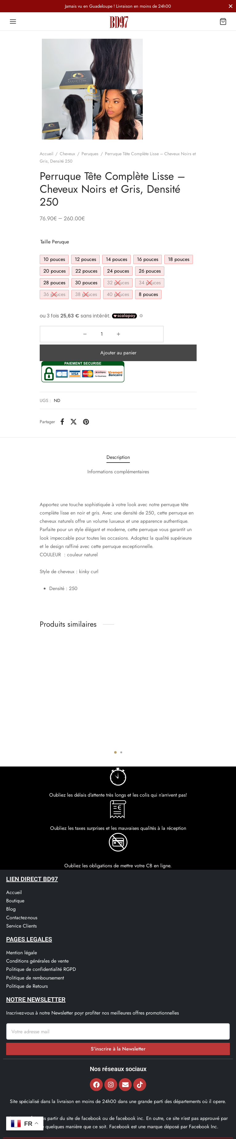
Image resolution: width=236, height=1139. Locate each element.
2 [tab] (121, 734)
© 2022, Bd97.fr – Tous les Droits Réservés (118, 1132)
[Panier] (223, 21)
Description (118, 438)
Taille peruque (54, 241)
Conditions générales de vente (37, 942)
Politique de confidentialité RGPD (41, 950)
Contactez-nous (21, 898)
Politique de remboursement (35, 959)
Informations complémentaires (118, 452)
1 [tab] (115, 733)
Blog (11, 890)
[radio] (54, 259)
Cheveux (67, 154)
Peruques (90, 154)
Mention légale (21, 933)
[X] (73, 402)
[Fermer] (230, 6)
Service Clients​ (21, 907)
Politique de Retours (27, 967)
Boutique (15, 881)
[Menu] (13, 21)
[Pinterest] (86, 402)
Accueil (46, 154)
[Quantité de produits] (55, 334)
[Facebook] (62, 402)
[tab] (118, 438)
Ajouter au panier (136, 333)
